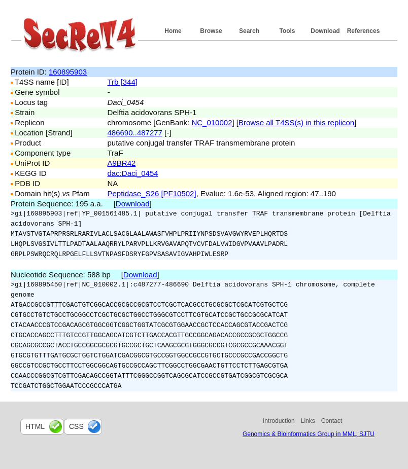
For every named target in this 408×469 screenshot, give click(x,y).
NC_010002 (211, 122)
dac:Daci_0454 (133, 173)
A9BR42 (122, 163)
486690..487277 (135, 132)
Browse (211, 30)
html (35, 426)
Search (249, 30)
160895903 (68, 71)
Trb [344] (123, 82)
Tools (287, 30)
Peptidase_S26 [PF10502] (152, 193)
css (76, 426)
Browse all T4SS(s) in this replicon (296, 122)
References (363, 30)
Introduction (279, 420)
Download (325, 30)
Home (172, 30)
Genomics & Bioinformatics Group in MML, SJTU (309, 434)
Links (308, 420)
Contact (331, 420)
